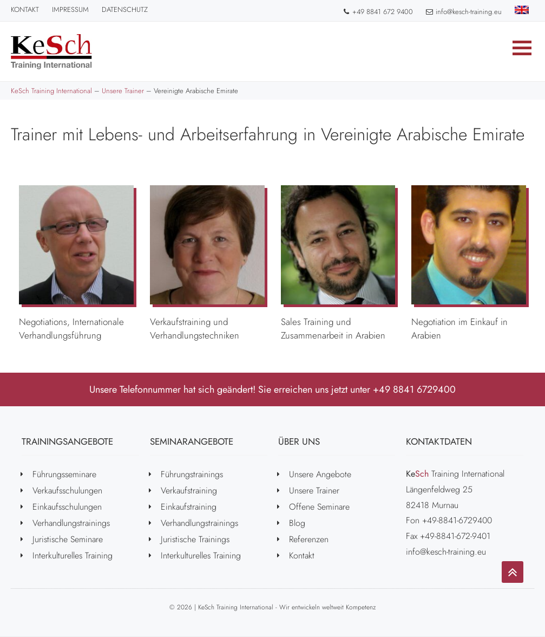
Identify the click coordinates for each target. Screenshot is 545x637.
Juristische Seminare (67, 539)
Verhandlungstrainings (71, 523)
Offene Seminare (319, 506)
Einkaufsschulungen (67, 506)
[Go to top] (512, 572)
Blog (297, 523)
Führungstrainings (192, 474)
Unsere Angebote (320, 474)
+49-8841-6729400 (457, 520)
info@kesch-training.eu (464, 11)
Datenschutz (125, 9)
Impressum (70, 9)
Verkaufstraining (189, 490)
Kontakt (25, 9)
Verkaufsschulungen (67, 490)
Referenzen (309, 539)
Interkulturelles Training (72, 555)
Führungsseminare (64, 474)
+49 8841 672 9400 (378, 11)
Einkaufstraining (188, 506)
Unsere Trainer (314, 490)
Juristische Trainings (195, 539)
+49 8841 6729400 (414, 389)
